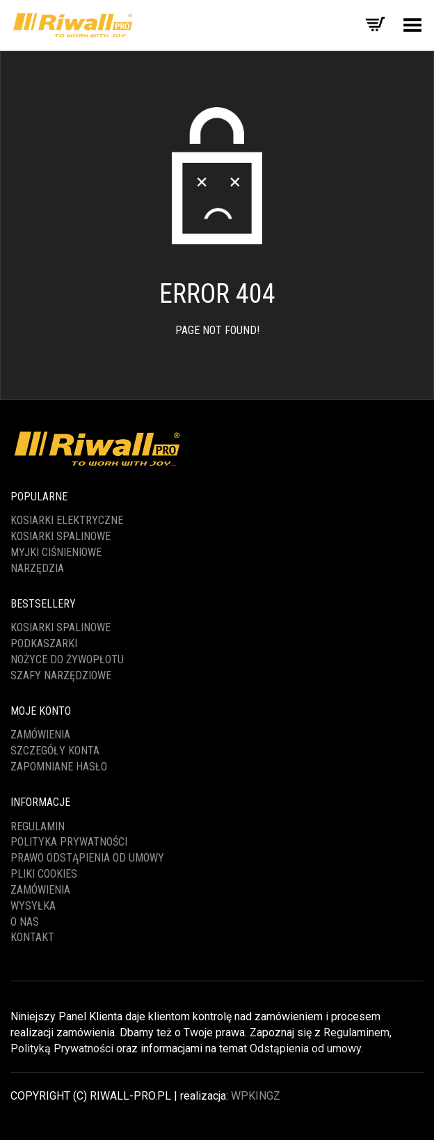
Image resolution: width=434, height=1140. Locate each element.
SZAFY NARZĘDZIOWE (60, 675)
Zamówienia (40, 734)
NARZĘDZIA (37, 568)
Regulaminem (356, 1032)
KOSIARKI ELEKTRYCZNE (66, 520)
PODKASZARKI (43, 643)
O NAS (24, 921)
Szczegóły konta (54, 750)
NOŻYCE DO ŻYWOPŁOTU (67, 659)
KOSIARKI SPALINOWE (60, 536)
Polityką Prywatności (61, 1048)
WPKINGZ (255, 1095)
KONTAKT (32, 937)
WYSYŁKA (33, 905)
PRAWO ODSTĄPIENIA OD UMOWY (87, 857)
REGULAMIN (37, 826)
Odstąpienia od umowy (305, 1048)
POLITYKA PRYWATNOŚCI (68, 841)
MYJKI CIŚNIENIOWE (56, 552)
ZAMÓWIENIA (40, 889)
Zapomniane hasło (58, 766)
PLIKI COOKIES (43, 873)
